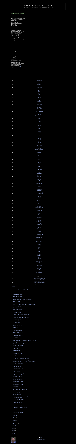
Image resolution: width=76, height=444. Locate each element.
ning (39, 203)
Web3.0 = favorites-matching (20, 351)
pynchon (39, 218)
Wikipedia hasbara (17, 296)
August (15, 415)
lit (39, 182)
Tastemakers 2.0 (17, 394)
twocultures (39, 255)
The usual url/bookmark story (20, 407)
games (39, 138)
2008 (13, 286)
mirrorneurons (39, 193)
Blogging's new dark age (19, 338)
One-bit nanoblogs (17, 325)
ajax (39, 83)
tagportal (39, 245)
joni (39, 172)
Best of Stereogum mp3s (19, 369)
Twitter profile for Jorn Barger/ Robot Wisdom (24, 361)
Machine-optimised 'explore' (19, 328)
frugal (39, 136)
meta (39, 187)
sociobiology (39, 241)
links (39, 180)
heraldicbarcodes (39, 149)
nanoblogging (39, 199)
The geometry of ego (18, 355)
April (14, 420)
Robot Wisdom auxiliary (38, 6)
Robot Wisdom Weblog (39, 278)
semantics (39, 235)
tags (39, 247)
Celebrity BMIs (16, 322)
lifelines (39, 179)
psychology (39, 217)
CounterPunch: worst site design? (21, 395)
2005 (13, 430)
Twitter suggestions (17, 356)
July (14, 417)
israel (39, 168)
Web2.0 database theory (19, 332)
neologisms (39, 201)
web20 (39, 264)
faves (39, 125)
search (39, 233)
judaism (39, 175)
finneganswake (39, 129)
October (15, 288)
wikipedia (39, 268)
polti (39, 214)
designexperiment (39, 115)
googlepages (39, 146)
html (39, 155)
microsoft (39, 190)
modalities (39, 194)
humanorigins (39, 156)
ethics (39, 121)
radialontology (39, 221)
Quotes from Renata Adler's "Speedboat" (22, 299)
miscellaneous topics (18, 293)
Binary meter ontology (18, 315)
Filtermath (15, 337)
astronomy (39, 87)
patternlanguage (39, 207)
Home (38, 71)
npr (39, 204)
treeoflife (39, 254)
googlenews (39, 145)
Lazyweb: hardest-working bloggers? (21, 364)
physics (39, 208)
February (15, 423)
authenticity (39, 88)
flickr (39, 132)
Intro (14, 291)
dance (39, 112)
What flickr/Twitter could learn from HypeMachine (24, 304)
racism (39, 220)
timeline (39, 252)
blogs (39, 98)
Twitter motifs (16, 324)
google (39, 142)
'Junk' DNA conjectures (18, 400)
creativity (39, 110)
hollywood (39, 153)
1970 (13, 433)
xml (39, 271)
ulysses (39, 257)
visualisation (39, 261)
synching (39, 244)
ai (39, 81)
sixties (39, 240)
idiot (39, 159)
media (39, 186)
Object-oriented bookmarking (20, 389)
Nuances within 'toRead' (18, 381)
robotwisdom (39, 228)
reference (39, 224)
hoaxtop (39, 152)
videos (39, 259)
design (39, 114)
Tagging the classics (18, 392)
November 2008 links (18, 384)
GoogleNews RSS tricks (39, 282)
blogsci (15, 67)
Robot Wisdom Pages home (39, 279)
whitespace (39, 265)
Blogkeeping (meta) (17, 397)
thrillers (39, 251)
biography (39, 93)
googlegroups (39, 143)
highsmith (39, 151)
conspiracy (39, 108)
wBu (39, 262)
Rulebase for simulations (19, 391)
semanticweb (39, 237)
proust (39, 216)
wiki (39, 266)
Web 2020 (15, 348)
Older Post (63, 71)
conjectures (39, 107)
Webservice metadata (18, 374)
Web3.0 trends (16, 301)
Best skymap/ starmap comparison (21, 314)
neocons (39, 200)
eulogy (39, 122)
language (39, 177)
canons (39, 102)
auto (39, 90)
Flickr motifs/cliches (17, 330)
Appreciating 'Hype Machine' (19, 306)
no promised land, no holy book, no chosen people (25, 289)
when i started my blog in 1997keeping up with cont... (26, 340)
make (39, 184)
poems (39, 211)
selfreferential (39, 234)
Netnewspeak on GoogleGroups (20, 373)
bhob (39, 91)
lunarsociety (39, 183)
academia (39, 80)
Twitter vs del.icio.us (18, 363)
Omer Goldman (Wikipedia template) (21, 405)
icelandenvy (39, 158)
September (16, 413)
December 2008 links (18, 368)
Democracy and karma (18, 399)
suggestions (39, 242)
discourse (39, 117)
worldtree (39, 269)
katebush (39, 176)
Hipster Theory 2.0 (17, 379)
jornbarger (39, 173)
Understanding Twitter (18, 345)
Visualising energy (17, 297)
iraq (39, 166)
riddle (39, 227)
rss (39, 230)
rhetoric (39, 225)
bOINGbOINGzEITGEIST (19, 376)
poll (39, 213)
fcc (39, 127)
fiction (39, 128)
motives (39, 196)
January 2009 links (17, 353)
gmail (39, 139)
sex (39, 238)
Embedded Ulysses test (18, 311)
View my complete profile (40, 439)
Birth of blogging (17, 302)
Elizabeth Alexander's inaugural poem (22, 360)
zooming (39, 274)
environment (39, 119)
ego (39, 118)
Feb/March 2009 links (18, 335)
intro (39, 165)
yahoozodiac (39, 272)
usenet (39, 258)
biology (39, 94)
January (15, 425)
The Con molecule (17, 366)
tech (39, 248)
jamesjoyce (39, 169)
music (39, 197)
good (39, 141)
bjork (39, 95)
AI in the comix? (17, 387)
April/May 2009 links (18, 312)
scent (39, 231)
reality (39, 223)
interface (18, 67)
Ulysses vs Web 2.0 (17, 378)
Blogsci (14, 404)
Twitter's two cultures (18, 346)
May (14, 418)
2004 (13, 431)
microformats (39, 189)
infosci (39, 162)
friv (39, 135)
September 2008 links (18, 412)
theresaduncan (39, 249)
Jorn (41, 437)
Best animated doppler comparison (21, 317)
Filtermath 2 (16, 333)
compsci (39, 105)
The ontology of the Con (18, 402)
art (39, 86)
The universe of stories (18, 410)
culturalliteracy (39, 111)
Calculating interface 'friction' (20, 343)
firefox (39, 131)
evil (39, 124)
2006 (13, 428)
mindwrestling (39, 192)
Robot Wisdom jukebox (39, 281)
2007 (13, 427)
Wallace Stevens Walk (18, 309)
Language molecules (18, 342)
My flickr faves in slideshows (20, 382)
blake (39, 97)
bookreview (39, 101)
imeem (39, 160)
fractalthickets (39, 134)
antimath (39, 84)
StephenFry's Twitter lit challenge (21, 358)
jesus (39, 170)
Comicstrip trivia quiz (18, 294)
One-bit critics (16, 320)
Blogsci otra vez (17, 371)
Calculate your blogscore (19, 307)
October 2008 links (17, 409)
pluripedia (39, 210)
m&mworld (15, 327)
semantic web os (17, 319)
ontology (39, 206)
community (39, 104)
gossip (39, 148)
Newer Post (13, 71)
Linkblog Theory (17, 386)
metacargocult (16, 350)
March (15, 422)
